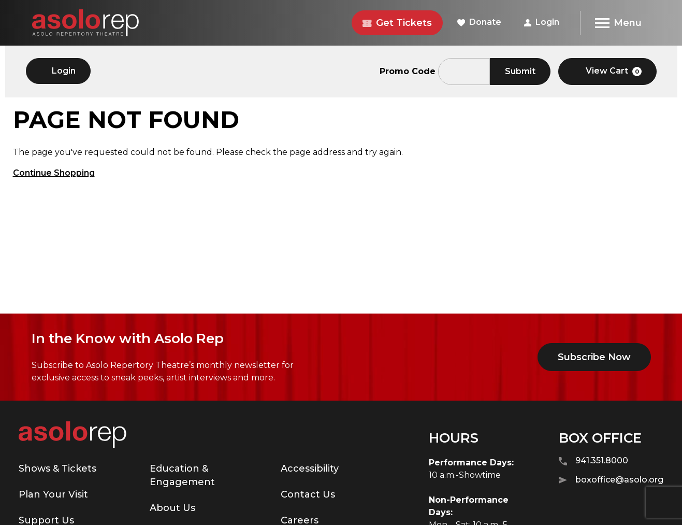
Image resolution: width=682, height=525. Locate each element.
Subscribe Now (594, 357)
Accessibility (310, 468)
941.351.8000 (593, 461)
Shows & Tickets (57, 468)
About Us (172, 508)
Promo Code (408, 71)
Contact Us (308, 494)
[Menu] (618, 23)
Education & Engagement (182, 475)
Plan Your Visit (53, 494)
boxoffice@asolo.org (611, 480)
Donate (479, 22)
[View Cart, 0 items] (607, 71)
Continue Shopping (54, 173)
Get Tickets (397, 23)
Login (541, 22)
